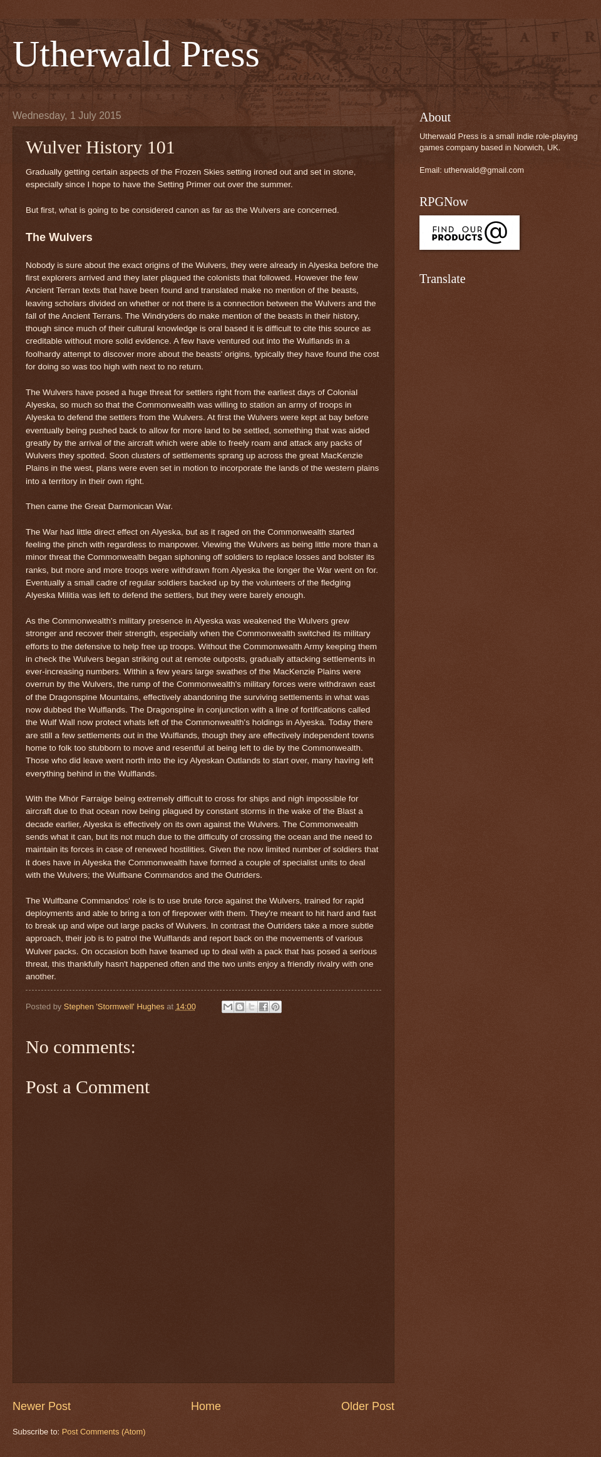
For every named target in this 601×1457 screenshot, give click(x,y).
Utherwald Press (136, 54)
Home (206, 1406)
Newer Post (42, 1406)
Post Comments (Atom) (104, 1431)
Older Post (367, 1406)
